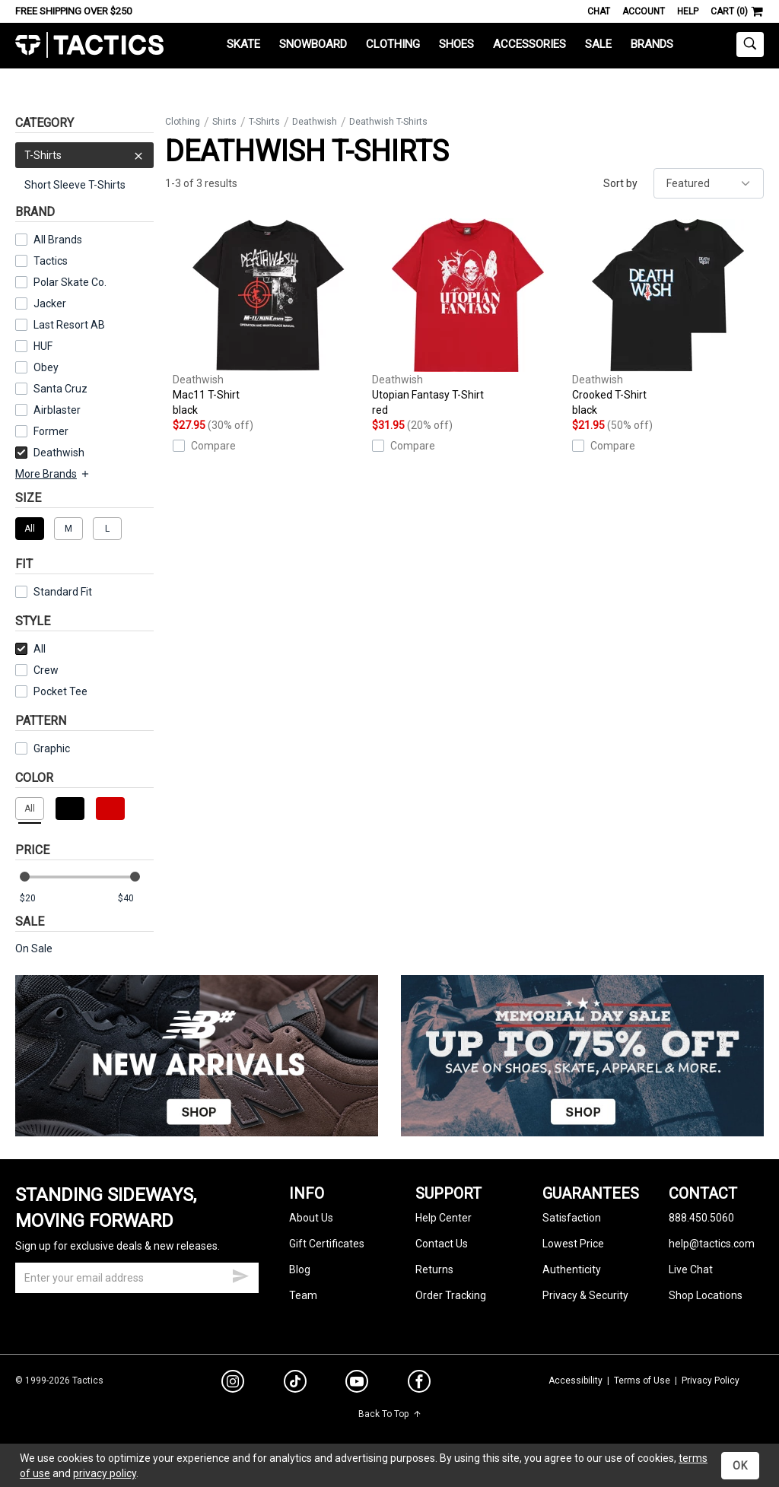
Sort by (620, 183)
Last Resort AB (69, 325)
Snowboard (313, 44)
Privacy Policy (710, 1380)
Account (643, 11)
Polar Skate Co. (70, 282)
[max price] (135, 898)
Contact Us (441, 1244)
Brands (652, 44)
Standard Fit (53, 592)
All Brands (57, 240)
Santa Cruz (60, 389)
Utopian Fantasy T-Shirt (468, 318)
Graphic (51, 748)
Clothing (393, 44)
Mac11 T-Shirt (268, 318)
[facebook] (419, 1384)
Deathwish (49, 452)
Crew (37, 670)
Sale (598, 44)
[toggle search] (750, 44)
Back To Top (389, 1414)
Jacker (49, 303)
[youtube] (356, 1384)
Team (303, 1295)
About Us (311, 1218)
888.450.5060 (701, 1218)
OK (740, 1466)
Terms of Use (642, 1380)
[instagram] (232, 1383)
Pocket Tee (51, 691)
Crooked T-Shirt (668, 318)
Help (687, 11)
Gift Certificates (326, 1244)
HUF (42, 346)
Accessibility (575, 1380)
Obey (46, 367)
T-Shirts (84, 155)
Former (50, 431)
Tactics (89, 45)
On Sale (33, 948)
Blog (299, 1269)
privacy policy (104, 1473)
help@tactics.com (712, 1244)
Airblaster (57, 410)
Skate (243, 44)
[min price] (37, 898)
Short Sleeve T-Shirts (75, 185)
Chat (598, 11)
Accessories (529, 44)
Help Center (443, 1218)
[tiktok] (295, 1383)
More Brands (53, 474)
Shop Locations (705, 1295)
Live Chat (691, 1269)
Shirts (224, 121)
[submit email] (240, 1274)
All (30, 649)
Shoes (456, 44)
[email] (137, 1278)
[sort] (708, 183)
